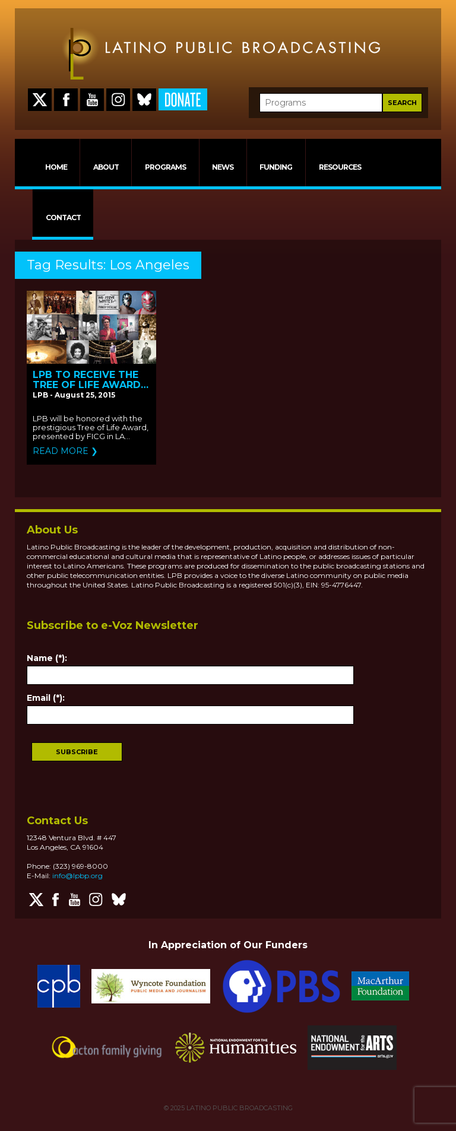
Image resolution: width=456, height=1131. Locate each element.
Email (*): (46, 697)
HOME (56, 167)
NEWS (222, 167)
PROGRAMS (165, 167)
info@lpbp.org (77, 875)
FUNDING (275, 167)
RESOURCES (340, 167)
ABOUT (106, 167)
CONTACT (63, 217)
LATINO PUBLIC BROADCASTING (239, 1108)
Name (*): (47, 658)
